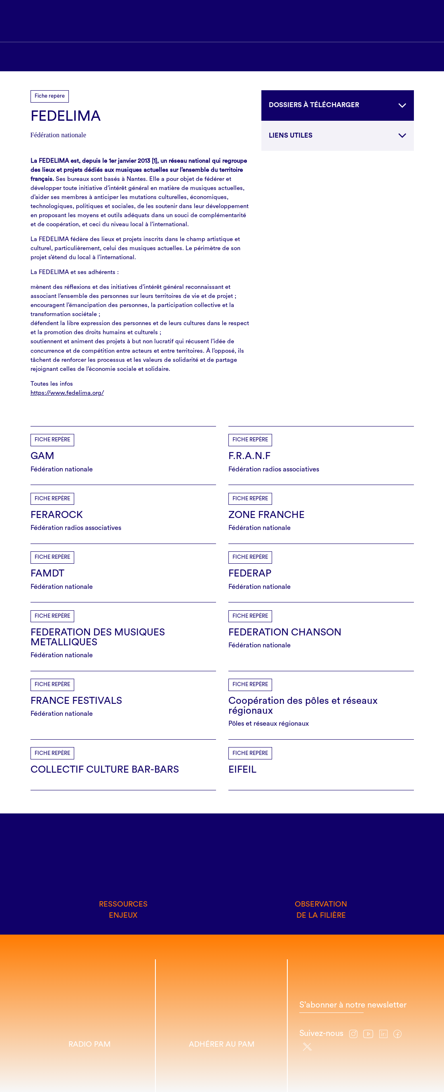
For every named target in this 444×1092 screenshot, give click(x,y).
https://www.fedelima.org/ (67, 393)
